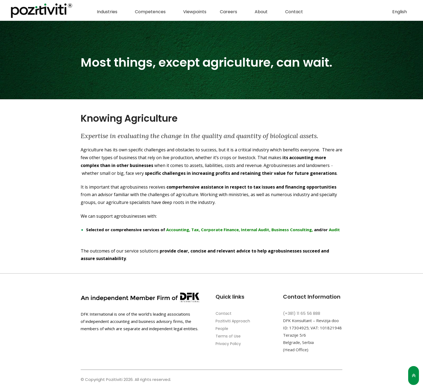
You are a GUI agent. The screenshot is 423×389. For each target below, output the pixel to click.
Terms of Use (228, 336)
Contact (294, 12)
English (399, 12)
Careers (228, 12)
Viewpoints (194, 12)
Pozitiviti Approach (233, 321)
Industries (107, 12)
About (261, 12)
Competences (150, 12)
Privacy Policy (228, 343)
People (222, 328)
